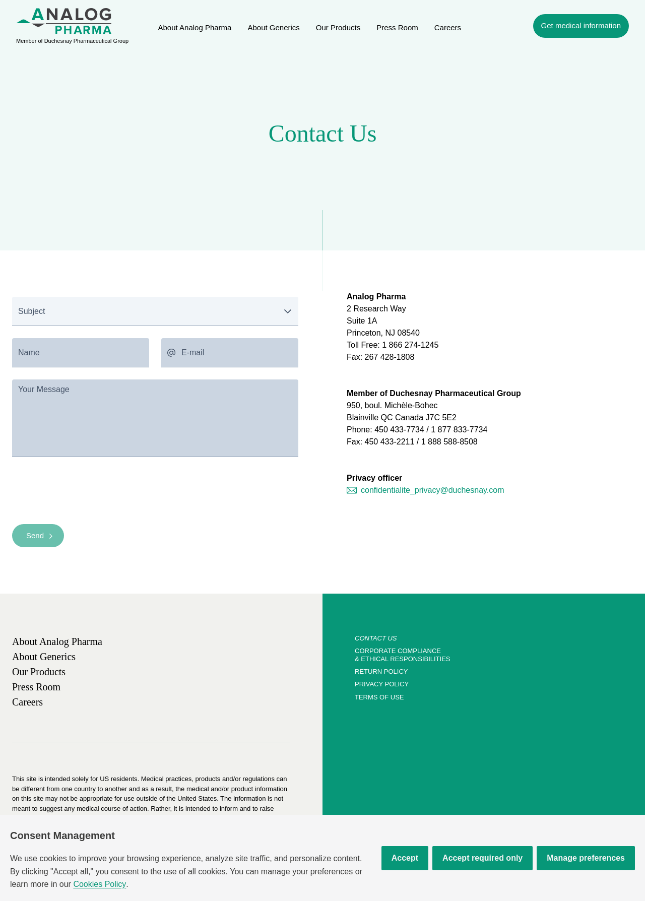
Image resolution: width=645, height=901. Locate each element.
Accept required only (482, 858)
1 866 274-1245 (410, 345)
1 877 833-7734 (459, 429)
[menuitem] (63, 21)
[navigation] (581, 26)
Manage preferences (586, 858)
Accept (405, 858)
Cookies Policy (99, 884)
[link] (195, 27)
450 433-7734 (399, 429)
